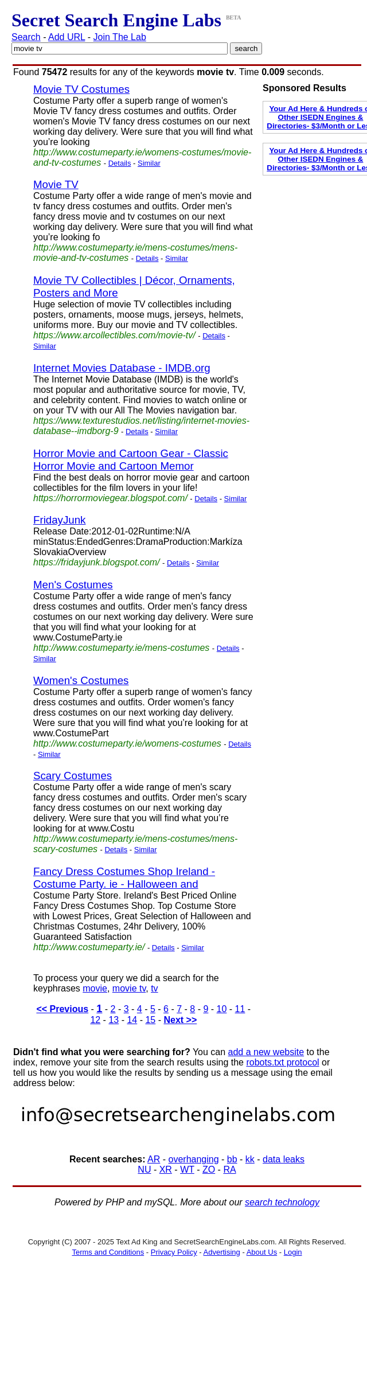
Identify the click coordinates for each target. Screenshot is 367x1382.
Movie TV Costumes (81, 89)
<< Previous (62, 1009)
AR (153, 1159)
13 (113, 1020)
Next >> (180, 1020)
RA (229, 1169)
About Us (262, 1252)
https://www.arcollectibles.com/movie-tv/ (114, 335)
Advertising (222, 1252)
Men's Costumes (73, 585)
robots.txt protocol (282, 1062)
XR (165, 1169)
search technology (282, 1202)
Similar (149, 163)
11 (240, 1009)
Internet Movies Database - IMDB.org (121, 368)
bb (232, 1159)
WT (187, 1169)
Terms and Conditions (108, 1252)
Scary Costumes (72, 776)
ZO (208, 1169)
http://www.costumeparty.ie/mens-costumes (121, 648)
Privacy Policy (174, 1252)
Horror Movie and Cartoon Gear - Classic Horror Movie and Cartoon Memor (130, 459)
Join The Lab (119, 37)
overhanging (194, 1159)
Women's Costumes (80, 680)
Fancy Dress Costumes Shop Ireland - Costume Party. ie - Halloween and (124, 877)
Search (26, 37)
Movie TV (56, 184)
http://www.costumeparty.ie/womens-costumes (127, 743)
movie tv (129, 988)
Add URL (66, 37)
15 (150, 1020)
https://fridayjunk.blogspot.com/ (96, 562)
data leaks (283, 1159)
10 (222, 1009)
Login (293, 1252)
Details (119, 163)
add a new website (266, 1052)
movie (95, 988)
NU (144, 1169)
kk (250, 1159)
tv (154, 988)
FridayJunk (59, 520)
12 (95, 1020)
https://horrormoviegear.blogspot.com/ (110, 498)
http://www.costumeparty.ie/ (89, 947)
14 (132, 1020)
